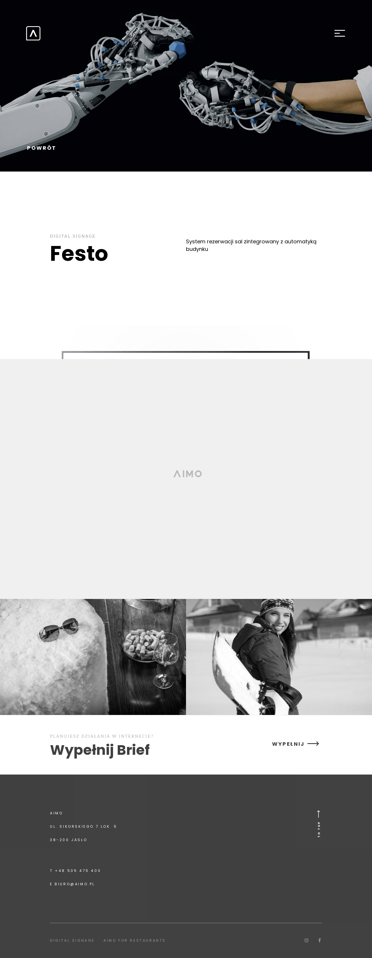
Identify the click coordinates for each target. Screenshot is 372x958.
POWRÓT (41, 148)
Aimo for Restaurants (134, 940)
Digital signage (72, 940)
